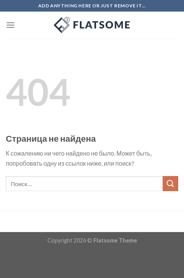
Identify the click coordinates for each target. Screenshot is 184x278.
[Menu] (10, 24)
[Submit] (170, 183)
